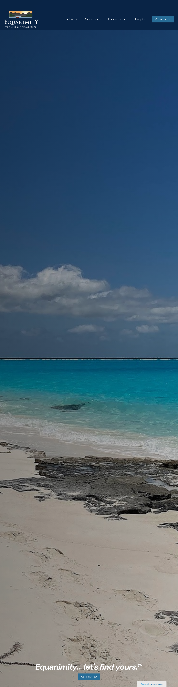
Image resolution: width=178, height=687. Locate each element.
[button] (72, 11)
